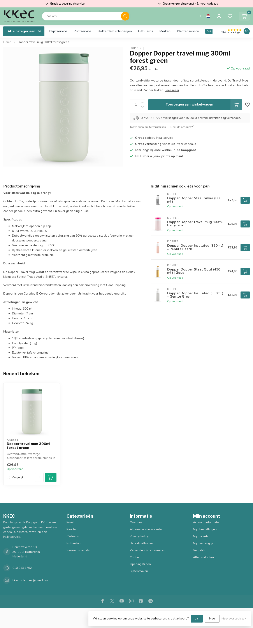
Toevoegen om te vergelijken (148, 127)
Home (7, 42)
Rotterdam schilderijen (115, 31)
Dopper (135, 48)
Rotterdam (74, 543)
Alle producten (203, 557)
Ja (196, 618)
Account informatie (206, 522)
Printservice (82, 31)
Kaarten (72, 529)
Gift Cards (145, 31)
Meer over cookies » (233, 618)
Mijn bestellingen (205, 529)
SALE (211, 31)
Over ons (136, 522)
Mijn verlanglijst (204, 543)
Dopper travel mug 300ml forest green (43, 42)
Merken (164, 31)
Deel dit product (182, 127)
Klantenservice (188, 31)
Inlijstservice (58, 31)
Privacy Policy (139, 536)
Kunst (70, 522)
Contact (135, 557)
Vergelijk (18, 477)
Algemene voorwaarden (146, 529)
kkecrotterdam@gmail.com (30, 580)
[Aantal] (39, 477)
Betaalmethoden (141, 543)
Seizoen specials (78, 550)
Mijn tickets (201, 536)
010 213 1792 (22, 568)
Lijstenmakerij (139, 571)
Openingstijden (140, 564)
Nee (212, 618)
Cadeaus (73, 536)
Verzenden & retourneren (147, 550)
